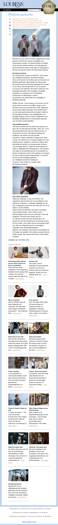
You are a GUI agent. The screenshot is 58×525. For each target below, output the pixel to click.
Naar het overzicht (14, 244)
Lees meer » (20, 278)
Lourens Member (37, 509)
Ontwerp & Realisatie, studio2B (29, 521)
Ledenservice (25, 509)
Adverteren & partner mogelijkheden (26, 512)
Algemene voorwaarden (18, 516)
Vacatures (44, 512)
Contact (48, 509)
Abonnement (14, 509)
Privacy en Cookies (35, 516)
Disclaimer (48, 516)
